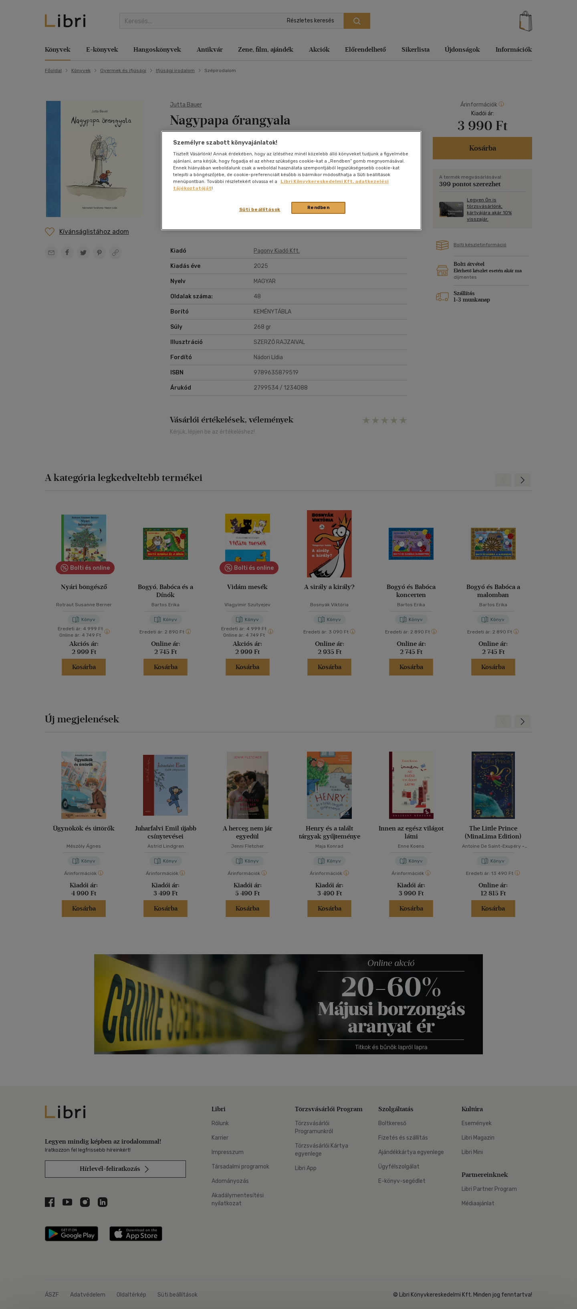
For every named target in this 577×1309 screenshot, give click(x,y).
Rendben (318, 207)
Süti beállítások (259, 209)
